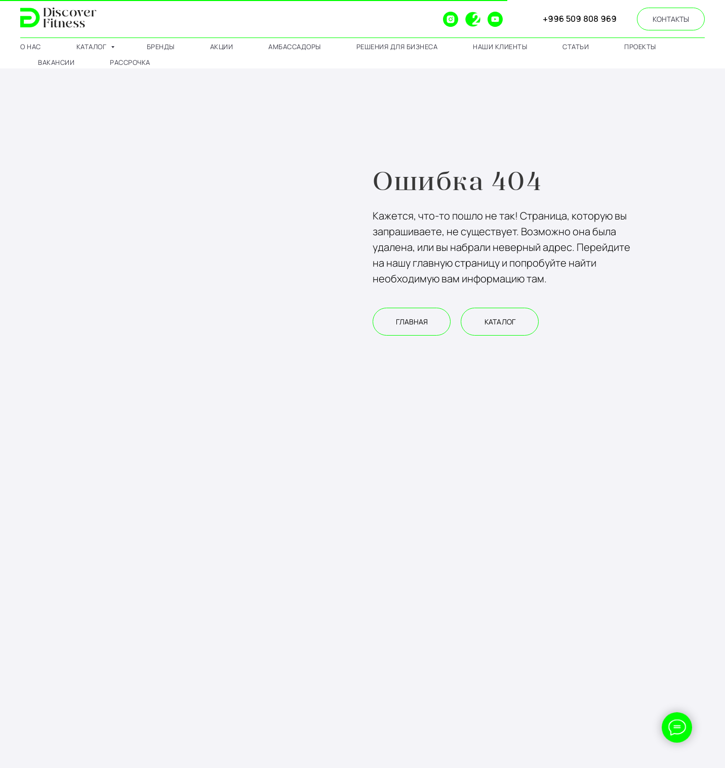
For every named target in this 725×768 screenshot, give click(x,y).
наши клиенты (500, 46)
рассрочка (130, 62)
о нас (30, 46)
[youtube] (495, 19)
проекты (640, 46)
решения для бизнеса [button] (397, 46)
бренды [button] (161, 46)
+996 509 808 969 (580, 18)
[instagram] (450, 19)
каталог (92, 46)
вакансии (56, 62)
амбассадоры (294, 46)
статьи (575, 46)
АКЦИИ (221, 46)
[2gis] (472, 19)
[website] (428, 19)
